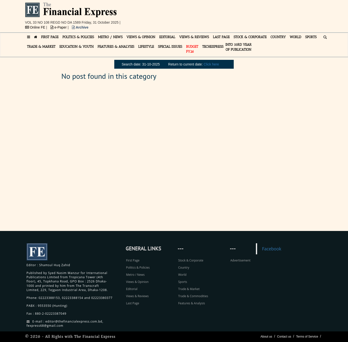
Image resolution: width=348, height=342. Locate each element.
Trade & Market (188, 289)
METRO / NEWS (110, 37)
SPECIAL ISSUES (170, 47)
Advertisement (240, 260)
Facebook (271, 249)
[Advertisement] (241, 13)
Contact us (284, 336)
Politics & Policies (138, 267)
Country (183, 267)
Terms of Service (307, 336)
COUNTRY (278, 37)
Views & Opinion (137, 282)
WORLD (295, 37)
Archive (80, 27)
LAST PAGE (221, 37)
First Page (132, 260)
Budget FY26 (192, 49)
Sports (182, 282)
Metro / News (135, 275)
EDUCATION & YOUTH (76, 47)
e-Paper (59, 27)
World (182, 275)
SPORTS (311, 37)
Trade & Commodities (193, 296)
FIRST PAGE (50, 37)
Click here (211, 64)
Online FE (35, 27)
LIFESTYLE (146, 47)
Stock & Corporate (190, 260)
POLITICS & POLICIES (78, 37)
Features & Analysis (191, 303)
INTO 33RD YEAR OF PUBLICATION (238, 47)
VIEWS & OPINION (141, 37)
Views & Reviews (137, 296)
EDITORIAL (167, 37)
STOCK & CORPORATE (249, 37)
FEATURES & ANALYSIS (116, 47)
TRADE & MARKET (41, 47)
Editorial (131, 289)
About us (266, 336)
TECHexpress (212, 47)
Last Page (132, 303)
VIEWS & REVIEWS (194, 37)
